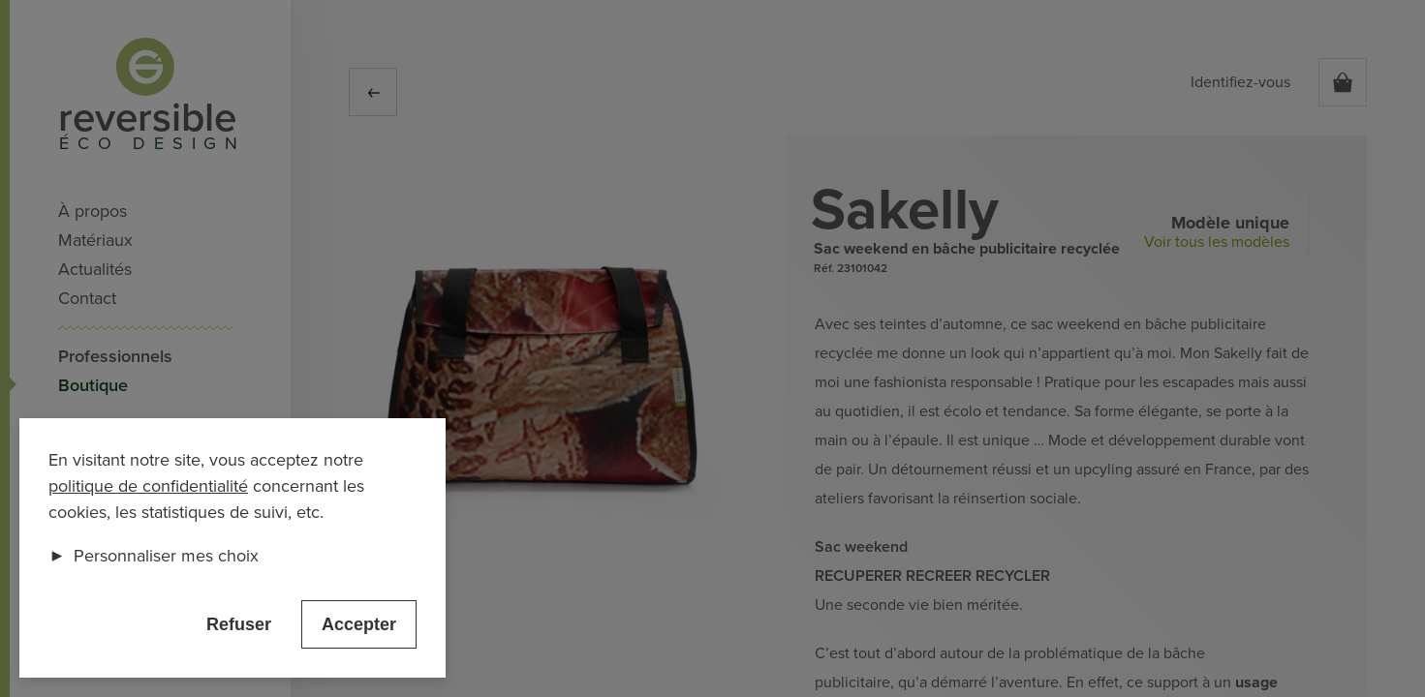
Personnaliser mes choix (153, 555)
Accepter (359, 624)
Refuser (238, 624)
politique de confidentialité (148, 486)
